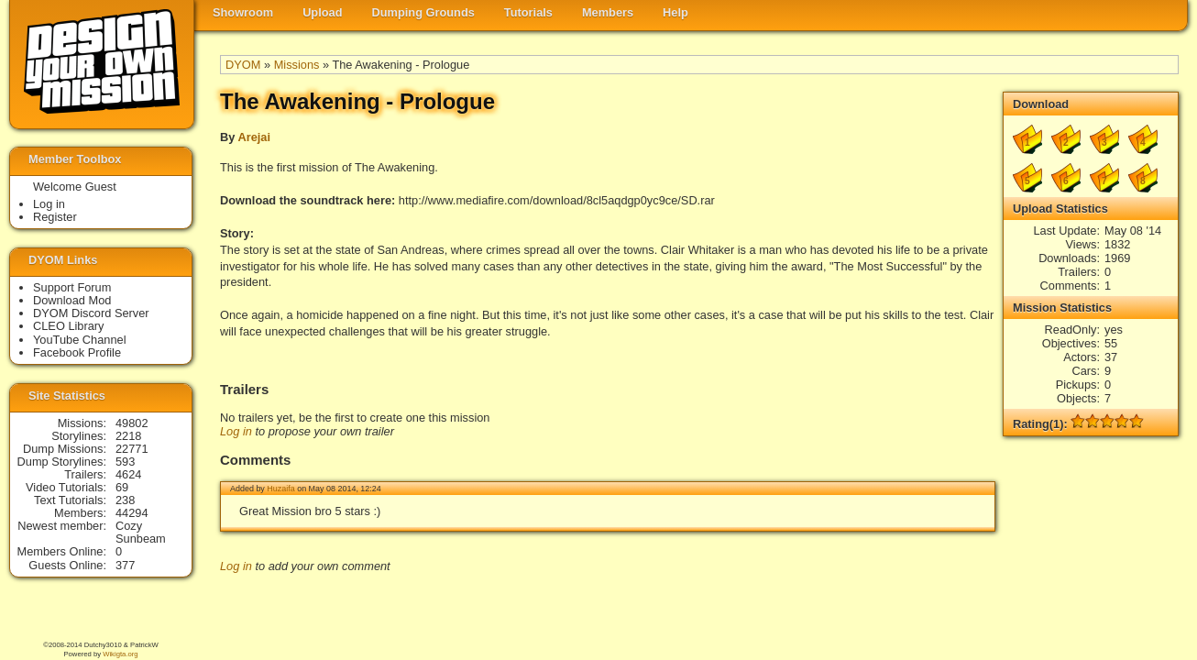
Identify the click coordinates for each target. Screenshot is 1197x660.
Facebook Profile (77, 352)
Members (607, 12)
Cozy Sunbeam (140, 532)
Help (675, 12)
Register (55, 217)
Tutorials (528, 12)
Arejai (253, 137)
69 (121, 487)
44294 (131, 513)
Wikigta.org (120, 654)
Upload (322, 12)
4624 (128, 474)
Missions (297, 65)
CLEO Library (68, 326)
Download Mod (72, 300)
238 (125, 500)
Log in (236, 431)
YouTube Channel (79, 339)
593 (125, 461)
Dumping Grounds (423, 12)
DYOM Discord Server (91, 313)
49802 (131, 423)
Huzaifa (280, 488)
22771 (131, 449)
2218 (128, 436)
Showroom (243, 12)
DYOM (242, 65)
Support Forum (72, 287)
